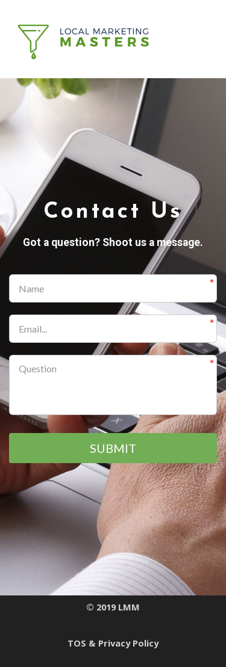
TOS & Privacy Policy (113, 643)
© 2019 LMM (113, 607)
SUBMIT (113, 448)
